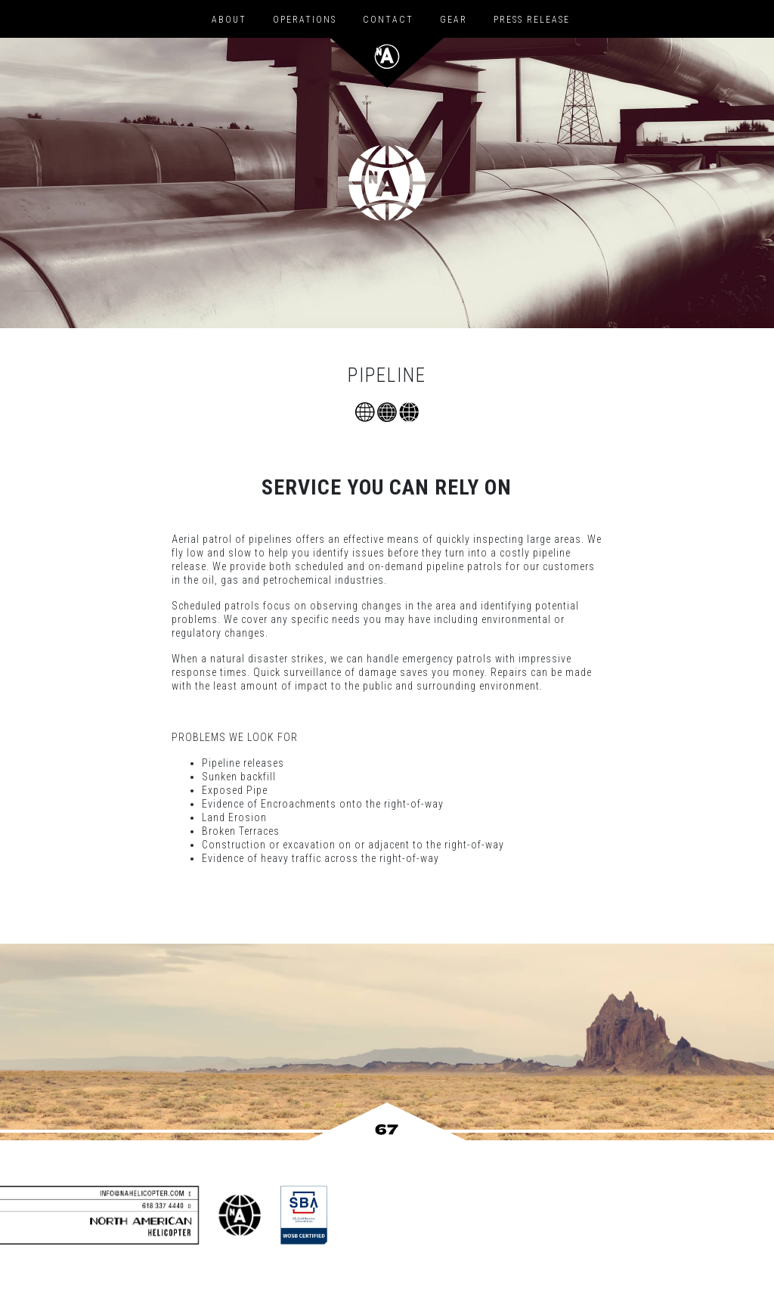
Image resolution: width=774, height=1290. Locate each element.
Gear (453, 19)
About (229, 19)
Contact (388, 19)
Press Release (532, 19)
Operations (304, 19)
